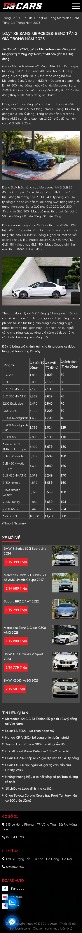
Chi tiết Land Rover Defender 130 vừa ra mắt (37, 751)
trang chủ (9, 18)
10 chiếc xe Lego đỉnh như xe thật (28, 789)
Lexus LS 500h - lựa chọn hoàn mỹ (29, 731)
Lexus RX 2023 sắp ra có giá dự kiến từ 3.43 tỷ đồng (42, 758)
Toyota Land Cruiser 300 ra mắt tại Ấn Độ (35, 744)
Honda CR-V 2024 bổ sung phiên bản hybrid (37, 738)
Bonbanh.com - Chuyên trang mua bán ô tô (41, 928)
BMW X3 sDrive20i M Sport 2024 (23, 656)
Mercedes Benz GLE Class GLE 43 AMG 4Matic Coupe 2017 (25, 577)
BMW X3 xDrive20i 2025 (21, 680)
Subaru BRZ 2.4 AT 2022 (21, 601)
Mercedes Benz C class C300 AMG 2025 (25, 630)
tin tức (27, 18)
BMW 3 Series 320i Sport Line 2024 (25, 551)
